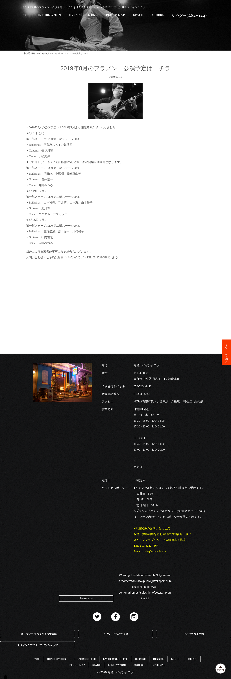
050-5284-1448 (142, 386)
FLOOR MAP (115, 15)
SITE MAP (159, 664)
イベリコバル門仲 (194, 634)
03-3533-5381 (142, 393)
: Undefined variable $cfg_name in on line (145, 587)
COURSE (140, 658)
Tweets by (86, 598)
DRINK (192, 658)
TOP (26, 15)
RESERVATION (117, 664)
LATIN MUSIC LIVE (115, 658)
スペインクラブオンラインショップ (37, 645)
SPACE (138, 15)
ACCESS (157, 15)
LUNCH (176, 658)
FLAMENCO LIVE (85, 658)
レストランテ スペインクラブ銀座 (37, 634)
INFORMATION (49, 15)
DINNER (158, 658)
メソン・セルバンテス (115, 634)
